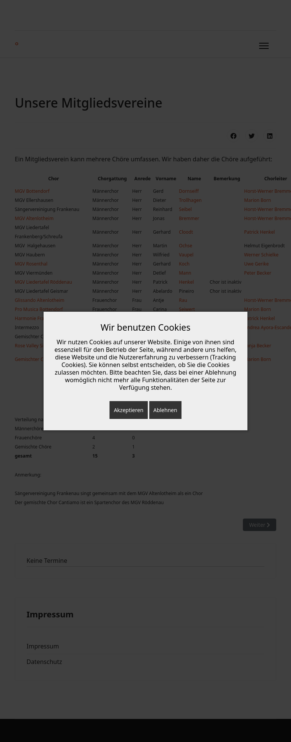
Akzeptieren (128, 410)
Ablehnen (165, 410)
